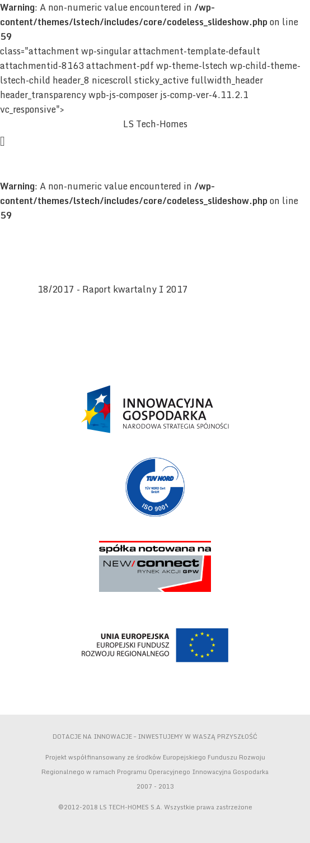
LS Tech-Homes (155, 124)
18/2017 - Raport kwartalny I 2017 (112, 289)
